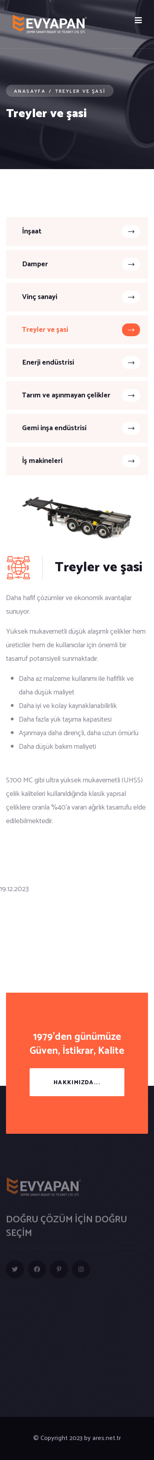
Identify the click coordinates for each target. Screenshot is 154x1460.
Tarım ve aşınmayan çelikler (81, 395)
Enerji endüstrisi (81, 362)
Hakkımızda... (77, 1082)
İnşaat (81, 231)
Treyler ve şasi (81, 329)
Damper (81, 264)
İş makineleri (81, 461)
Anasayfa (30, 91)
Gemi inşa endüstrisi (81, 428)
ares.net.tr (106, 1438)
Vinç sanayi (81, 297)
